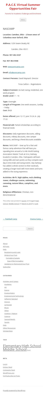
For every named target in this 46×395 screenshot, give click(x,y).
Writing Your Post (10, 255)
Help (4, 249)
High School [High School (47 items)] (31, 345)
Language (8, 305)
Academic (8, 284)
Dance (6, 290)
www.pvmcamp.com (16, 66)
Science (7, 316)
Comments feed (9, 370)
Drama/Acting (9, 293)
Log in (5, 364)
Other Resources (9, 328)
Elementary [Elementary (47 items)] (12, 345)
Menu (23, 20)
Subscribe (6, 267)
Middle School (14, 204)
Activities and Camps (10, 281)
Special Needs (9, 319)
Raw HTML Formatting (15, 261)
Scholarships (8, 331)
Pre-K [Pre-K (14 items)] (29, 350)
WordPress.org (8, 373)
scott (36, 204)
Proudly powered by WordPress (14, 391)
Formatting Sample (13, 258)
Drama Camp (36, 219)
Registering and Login (12, 252)
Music (6, 308)
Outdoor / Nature (10, 313)
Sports (23, 201)
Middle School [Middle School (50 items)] (15, 349)
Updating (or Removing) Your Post (16, 264)
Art (5, 287)
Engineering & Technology (14, 296)
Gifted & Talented (11, 299)
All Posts (6, 246)
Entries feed (7, 367)
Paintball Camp (10, 219)
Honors (7, 302)
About (5, 243)
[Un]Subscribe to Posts (11, 376)
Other (6, 310)
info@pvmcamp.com (17, 72)
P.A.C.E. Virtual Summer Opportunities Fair (23, 6)
